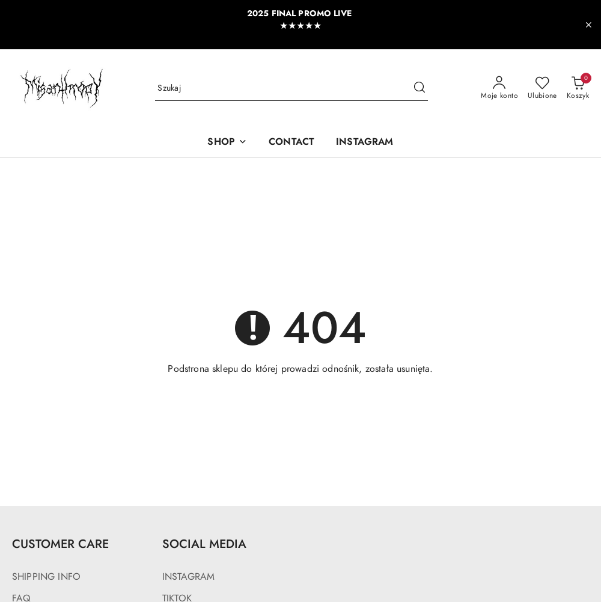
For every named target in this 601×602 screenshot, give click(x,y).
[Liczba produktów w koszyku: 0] (578, 88)
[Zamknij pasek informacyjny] (588, 24)
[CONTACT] (291, 142)
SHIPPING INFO (46, 576)
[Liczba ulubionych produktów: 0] (542, 88)
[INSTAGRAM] (364, 142)
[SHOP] (227, 142)
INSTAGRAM (188, 576)
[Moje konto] (499, 88)
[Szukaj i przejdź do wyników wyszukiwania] (419, 88)
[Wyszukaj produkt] (291, 88)
